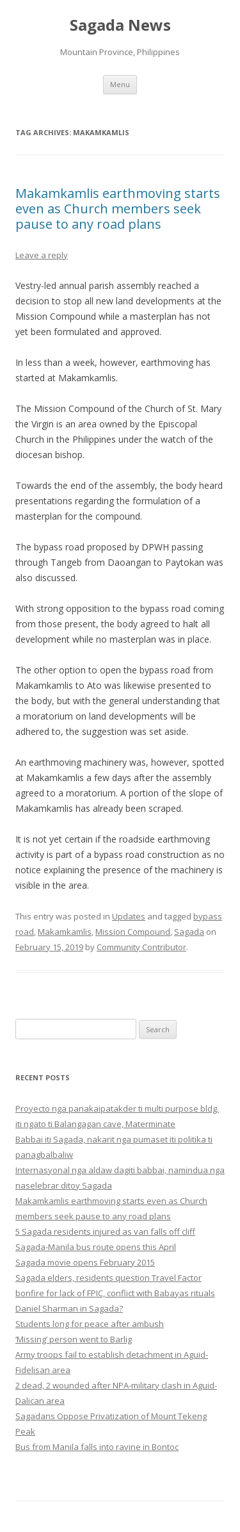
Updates (128, 916)
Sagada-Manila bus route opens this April (95, 1247)
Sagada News (120, 25)
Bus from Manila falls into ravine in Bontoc (97, 1447)
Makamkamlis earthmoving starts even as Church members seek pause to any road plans (117, 209)
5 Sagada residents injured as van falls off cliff (105, 1231)
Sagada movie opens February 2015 (85, 1262)
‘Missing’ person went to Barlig (73, 1339)
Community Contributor (141, 947)
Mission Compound (132, 931)
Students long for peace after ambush (89, 1324)
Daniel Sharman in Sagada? (69, 1308)
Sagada (189, 931)
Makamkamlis (65, 931)
